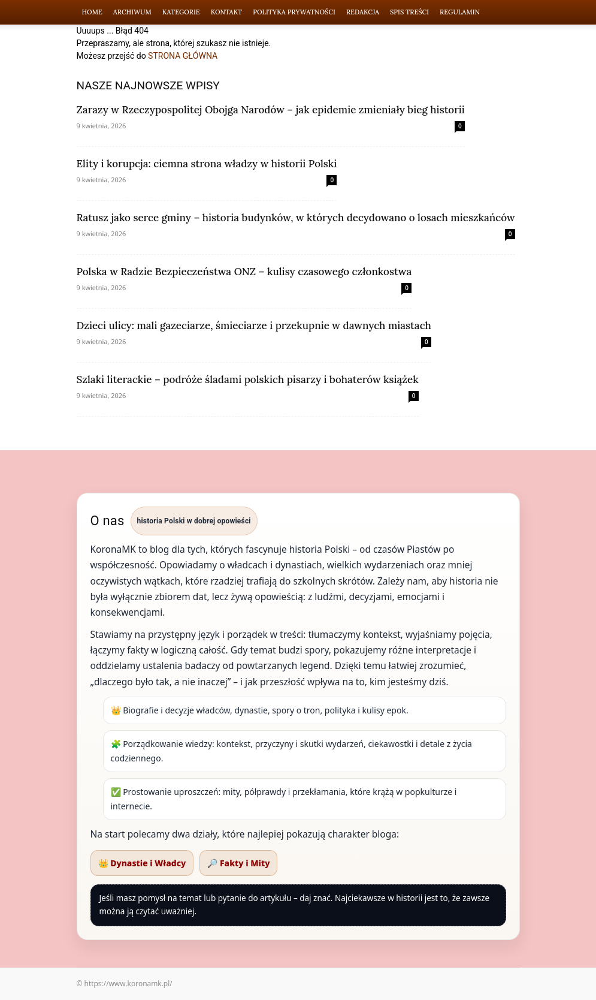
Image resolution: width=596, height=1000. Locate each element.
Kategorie (181, 12)
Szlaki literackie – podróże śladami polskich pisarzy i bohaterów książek (248, 379)
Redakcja (362, 12)
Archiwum (132, 12)
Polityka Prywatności (294, 12)
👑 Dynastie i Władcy (142, 863)
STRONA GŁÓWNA (182, 56)
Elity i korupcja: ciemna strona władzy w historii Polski (207, 163)
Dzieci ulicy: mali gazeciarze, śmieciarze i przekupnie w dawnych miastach (254, 325)
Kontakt (227, 12)
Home (92, 12)
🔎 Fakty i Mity (238, 863)
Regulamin (460, 12)
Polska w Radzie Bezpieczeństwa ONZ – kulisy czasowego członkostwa (244, 271)
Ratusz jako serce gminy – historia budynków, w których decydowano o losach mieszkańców (296, 217)
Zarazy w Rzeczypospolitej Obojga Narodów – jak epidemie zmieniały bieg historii (271, 109)
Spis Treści (409, 12)
